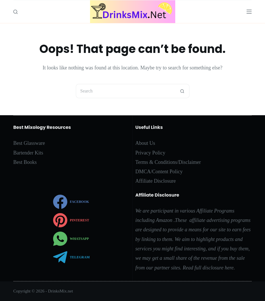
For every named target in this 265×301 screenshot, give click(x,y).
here (229, 268)
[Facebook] (71, 202)
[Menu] (249, 11)
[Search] (15, 12)
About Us (145, 143)
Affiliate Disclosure (155, 181)
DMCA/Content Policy (159, 171)
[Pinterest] (71, 220)
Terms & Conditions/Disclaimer (168, 162)
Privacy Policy (150, 153)
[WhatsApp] (71, 239)
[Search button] (182, 91)
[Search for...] (125, 91)
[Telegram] (71, 257)
